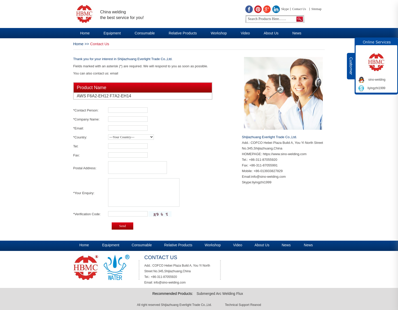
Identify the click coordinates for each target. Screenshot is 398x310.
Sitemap (316, 9)
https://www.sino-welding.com (285, 154)
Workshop (219, 33)
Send (122, 226)
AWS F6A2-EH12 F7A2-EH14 (104, 96)
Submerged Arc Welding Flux (219, 294)
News (296, 33)
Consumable (145, 33)
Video (245, 33)
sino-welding (376, 79)
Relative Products (183, 33)
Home (85, 33)
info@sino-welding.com (268, 177)
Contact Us (299, 9)
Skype (285, 9)
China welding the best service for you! (122, 15)
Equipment (112, 33)
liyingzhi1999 (261, 182)
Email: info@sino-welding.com (165, 282)
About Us (271, 33)
